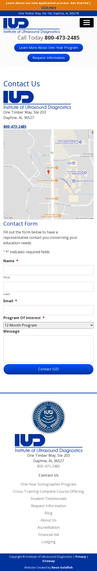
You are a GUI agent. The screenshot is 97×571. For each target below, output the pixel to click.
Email (10, 301)
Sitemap (48, 561)
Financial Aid (48, 534)
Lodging (49, 541)
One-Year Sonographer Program (48, 484)
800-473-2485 (62, 37)
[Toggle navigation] (87, 22)
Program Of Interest (24, 318)
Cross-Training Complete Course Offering (48, 491)
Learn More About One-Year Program (48, 47)
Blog (48, 513)
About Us (48, 520)
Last (7, 294)
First (7, 277)
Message (11, 331)
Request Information (48, 57)
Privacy (80, 557)
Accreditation (49, 527)
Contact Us (48, 475)
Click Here (48, 7)
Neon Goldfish (62, 567)
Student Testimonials (49, 498)
